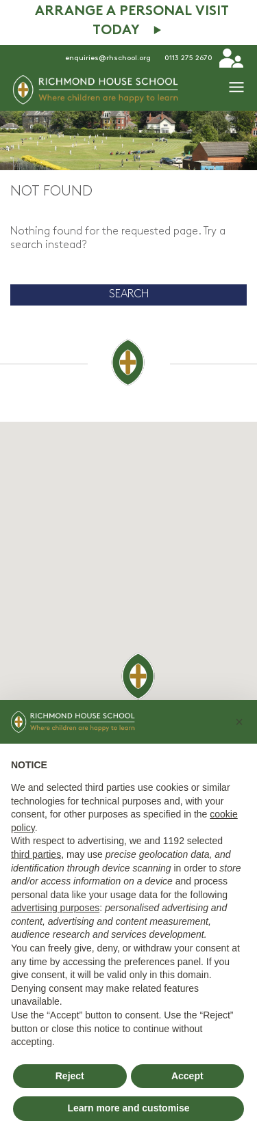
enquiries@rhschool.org (108, 58)
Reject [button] (70, 1075)
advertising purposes (55, 907)
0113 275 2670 (188, 58)
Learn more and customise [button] (128, 1108)
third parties (36, 854)
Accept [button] (187, 1075)
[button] (239, 722)
